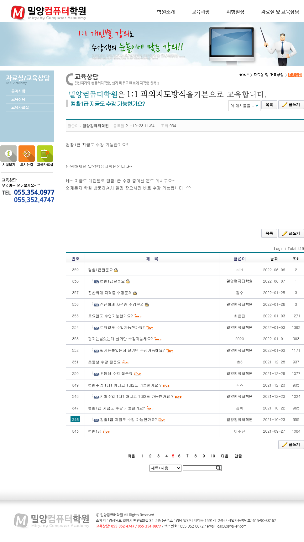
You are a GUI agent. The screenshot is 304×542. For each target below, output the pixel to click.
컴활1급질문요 (100, 269)
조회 (296, 258)
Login (279, 248)
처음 (131, 455)
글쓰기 (291, 104)
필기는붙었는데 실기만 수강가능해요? (120, 338)
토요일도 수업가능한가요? (110, 315)
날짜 (274, 258)
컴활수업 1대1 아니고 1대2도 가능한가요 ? (124, 385)
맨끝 (238, 455)
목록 (269, 104)
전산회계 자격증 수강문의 (110, 292)
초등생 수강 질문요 (104, 361)
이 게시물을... (242, 105)
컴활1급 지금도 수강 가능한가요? (116, 407)
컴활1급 (95, 431)
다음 (224, 455)
